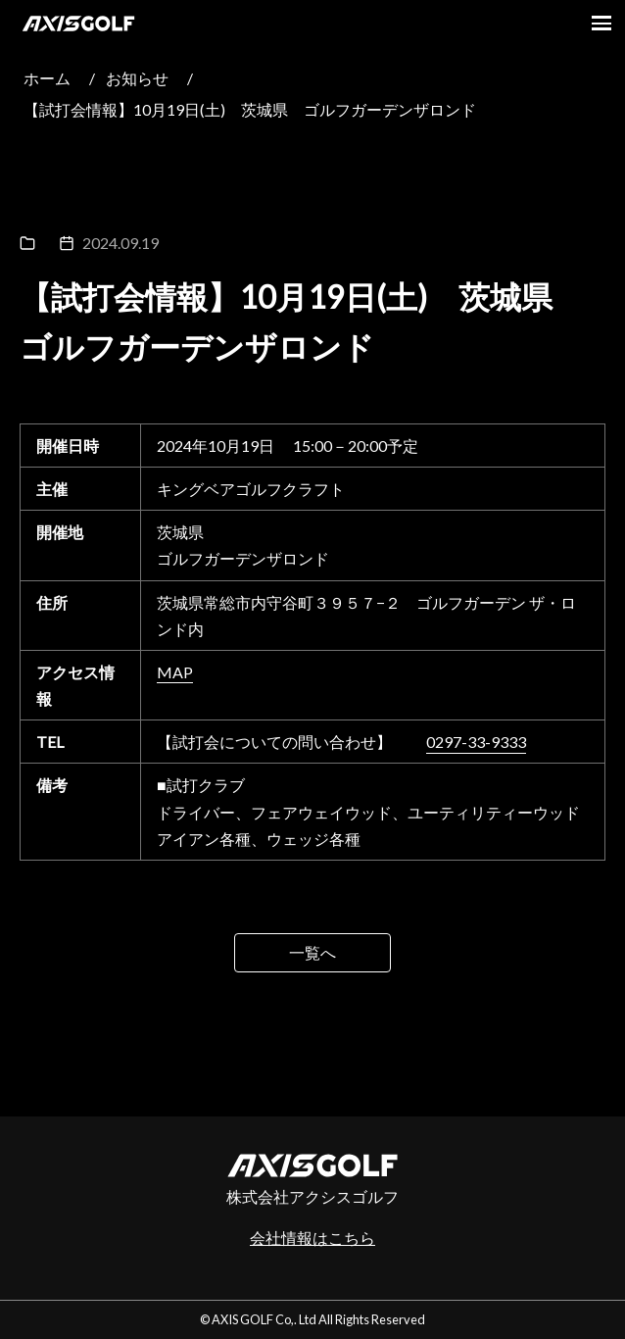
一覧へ (312, 952)
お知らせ (137, 78)
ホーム (47, 78)
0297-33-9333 (476, 741)
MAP (175, 672)
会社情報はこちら (312, 1237)
